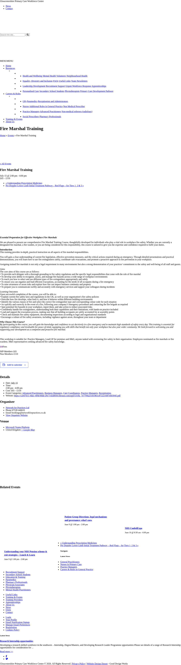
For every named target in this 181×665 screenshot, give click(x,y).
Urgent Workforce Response (78, 86)
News (8, 6)
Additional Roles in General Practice (46, 106)
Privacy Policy (78, 663)
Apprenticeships (98, 86)
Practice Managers (31, 111)
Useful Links (65, 81)
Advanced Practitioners (50, 111)
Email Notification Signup (18, 622)
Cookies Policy (12, 630)
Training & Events (14, 119)
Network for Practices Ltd (17, 407)
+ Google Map (28, 430)
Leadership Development (34, 86)
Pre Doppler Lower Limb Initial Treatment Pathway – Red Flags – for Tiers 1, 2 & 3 (45, 185)
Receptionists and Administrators (53, 101)
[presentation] (26, 545)
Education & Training (15, 577)
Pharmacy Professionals (50, 116)
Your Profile (11, 620)
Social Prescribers (31, 116)
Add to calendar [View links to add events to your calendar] (14, 365)
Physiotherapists (72, 91)
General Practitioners (70, 562)
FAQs (55, 81)
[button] (28, 34)
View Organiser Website (17, 415)
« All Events (5, 164)
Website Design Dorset (97, 663)
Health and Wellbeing (32, 76)
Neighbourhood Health (77, 76)
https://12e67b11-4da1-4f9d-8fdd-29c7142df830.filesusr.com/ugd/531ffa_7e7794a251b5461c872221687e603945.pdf (67, 395)
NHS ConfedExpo (133, 528)
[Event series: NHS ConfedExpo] (151, 532)
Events (11, 135)
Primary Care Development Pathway (96, 91)
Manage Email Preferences (18, 625)
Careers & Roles (13, 93)
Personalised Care (31, 91)
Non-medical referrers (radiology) (77, 111)
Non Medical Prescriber (74, 106)
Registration (11, 627)
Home (8, 66)
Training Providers (14, 599)
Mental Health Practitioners (18, 590)
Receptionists (105, 393)
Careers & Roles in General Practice (76, 569)
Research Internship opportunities (16, 641)
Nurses (26, 106)
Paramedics (32, 101)
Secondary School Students (51, 91)
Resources (10, 68)
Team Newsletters (79, 81)
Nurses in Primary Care (71, 564)
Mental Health (49, 76)
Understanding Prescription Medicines (24, 183)
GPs (24, 101)
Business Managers (53, 393)
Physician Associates (15, 585)
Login (8, 617)
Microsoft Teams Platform (17, 427)
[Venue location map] (90, 458)
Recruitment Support (55, 86)
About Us (10, 121)
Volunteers (61, 76)
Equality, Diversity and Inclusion (37, 81)
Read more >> (6, 651)
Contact (9, 8)
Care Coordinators (71, 393)
